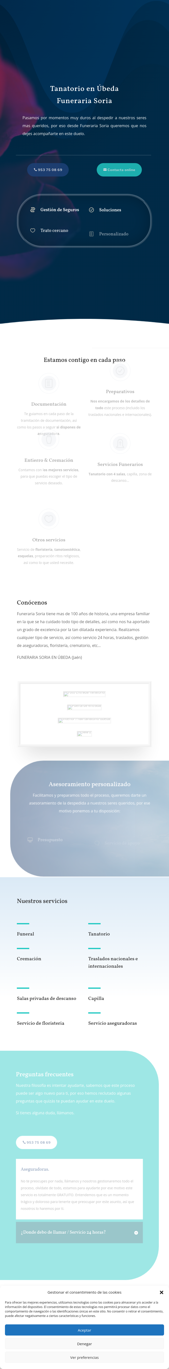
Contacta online (118, 170)
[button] (161, 1292)
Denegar (84, 1343)
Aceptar (84, 1330)
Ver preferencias (84, 1357)
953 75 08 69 (47, 170)
